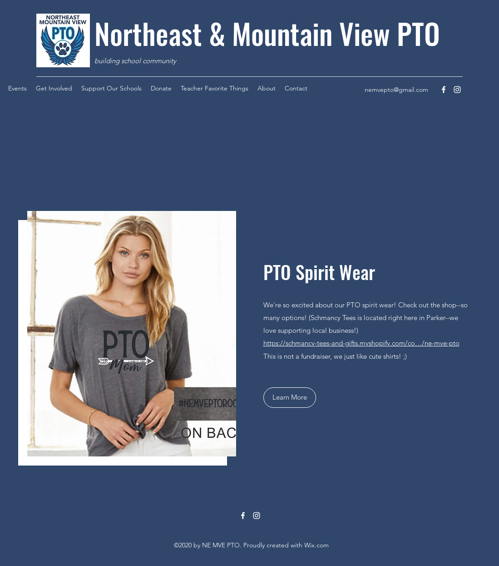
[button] (289, 397)
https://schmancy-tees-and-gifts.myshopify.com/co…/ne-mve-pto (361, 343)
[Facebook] (443, 89)
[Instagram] (457, 89)
